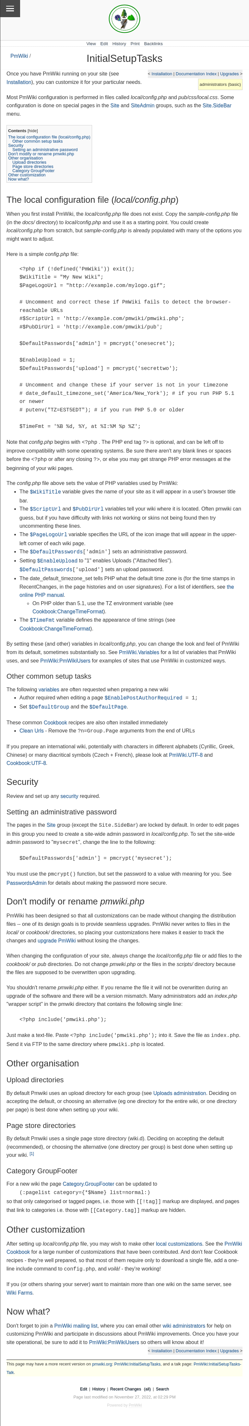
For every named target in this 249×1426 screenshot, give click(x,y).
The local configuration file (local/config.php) (49, 137)
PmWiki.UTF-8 (186, 755)
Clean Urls (31, 730)
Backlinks (153, 43)
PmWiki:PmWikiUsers (65, 660)
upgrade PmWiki (57, 940)
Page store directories (32, 166)
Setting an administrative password (45, 149)
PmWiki (19, 56)
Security (15, 145)
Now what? (18, 179)
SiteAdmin (142, 105)
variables (49, 689)
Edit (104, 43)
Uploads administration (179, 1093)
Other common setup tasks (37, 141)
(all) (147, 1388)
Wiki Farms (19, 1292)
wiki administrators (183, 1325)
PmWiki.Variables (139, 652)
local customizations (179, 1244)
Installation (161, 73)
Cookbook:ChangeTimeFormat (67, 611)
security (69, 796)
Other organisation (25, 158)
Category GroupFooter (33, 170)
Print (135, 43)
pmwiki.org (102, 1364)
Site (114, 105)
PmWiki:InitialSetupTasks (137, 1364)
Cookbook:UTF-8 (26, 763)
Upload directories (29, 162)
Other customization (27, 175)
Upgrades (229, 73)
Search (162, 1388)
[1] (32, 1153)
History (119, 43)
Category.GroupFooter (88, 1184)
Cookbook (55, 722)
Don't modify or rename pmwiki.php (41, 154)
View (91, 43)
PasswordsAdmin (26, 883)
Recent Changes (125, 1388)
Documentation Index (196, 73)
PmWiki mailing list (75, 1325)
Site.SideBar (217, 105)
